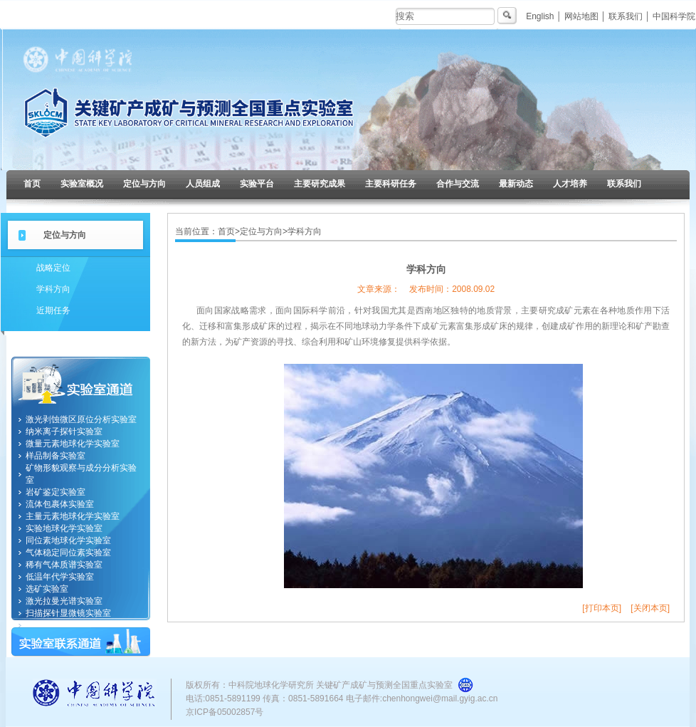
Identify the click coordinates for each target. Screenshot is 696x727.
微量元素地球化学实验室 (73, 444)
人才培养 (570, 184)
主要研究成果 (319, 184)
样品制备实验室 (55, 456)
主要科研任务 (390, 184)
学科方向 (53, 289)
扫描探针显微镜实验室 (68, 613)
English (540, 16)
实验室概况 (81, 184)
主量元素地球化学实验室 (73, 516)
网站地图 (581, 16)
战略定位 (53, 268)
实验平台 (257, 184)
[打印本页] (601, 608)
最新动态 (516, 184)
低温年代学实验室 (60, 577)
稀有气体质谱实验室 (64, 565)
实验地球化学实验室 (64, 528)
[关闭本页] (650, 608)
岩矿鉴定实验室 (55, 492)
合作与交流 (457, 184)
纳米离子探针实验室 (64, 431)
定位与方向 (144, 184)
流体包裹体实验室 (60, 504)
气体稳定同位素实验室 (68, 553)
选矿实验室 (47, 589)
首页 (32, 184)
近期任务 (53, 310)
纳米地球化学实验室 (64, 625)
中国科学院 (674, 16)
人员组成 (203, 184)
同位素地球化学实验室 (68, 540)
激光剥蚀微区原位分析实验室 (81, 419)
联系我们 (625, 16)
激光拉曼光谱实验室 (64, 601)
